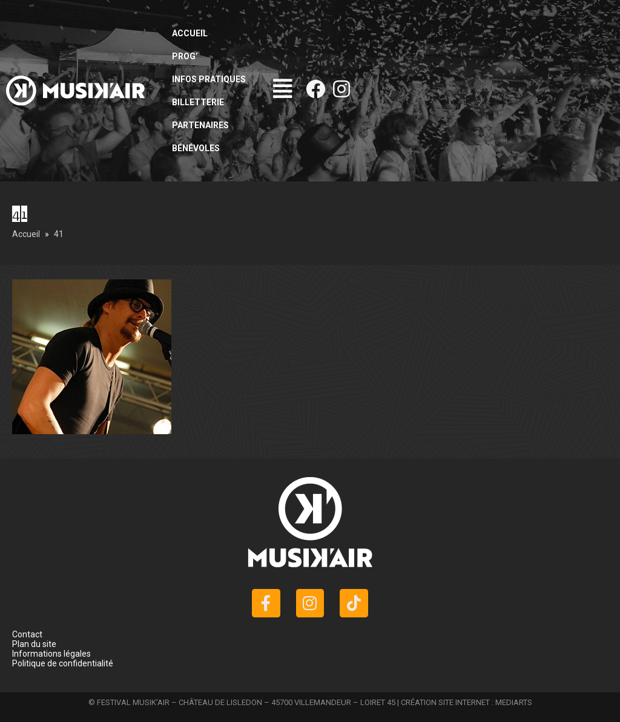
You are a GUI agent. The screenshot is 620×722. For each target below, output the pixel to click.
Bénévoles (196, 148)
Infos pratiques (209, 79)
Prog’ (185, 56)
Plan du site (34, 644)
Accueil (190, 33)
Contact (27, 634)
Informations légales (51, 654)
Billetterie (198, 102)
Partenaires (200, 125)
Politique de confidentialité (62, 663)
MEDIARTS (513, 702)
